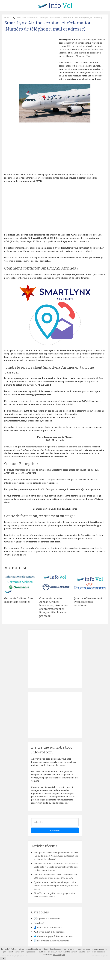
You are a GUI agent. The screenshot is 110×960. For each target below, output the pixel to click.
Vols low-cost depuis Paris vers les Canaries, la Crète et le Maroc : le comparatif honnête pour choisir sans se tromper (56, 867)
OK (3, 958)
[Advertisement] (30, 60)
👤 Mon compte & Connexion (48, 927)
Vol (55, 6)
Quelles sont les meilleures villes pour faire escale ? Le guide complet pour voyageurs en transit (56, 885)
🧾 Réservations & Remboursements (51, 940)
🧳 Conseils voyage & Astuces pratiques (53, 936)
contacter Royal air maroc (22, 277)
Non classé (39, 923)
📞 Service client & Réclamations (25, 18)
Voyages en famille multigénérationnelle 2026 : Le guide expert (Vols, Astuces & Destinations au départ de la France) (56, 856)
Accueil (7, 18)
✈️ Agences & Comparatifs (47, 918)
